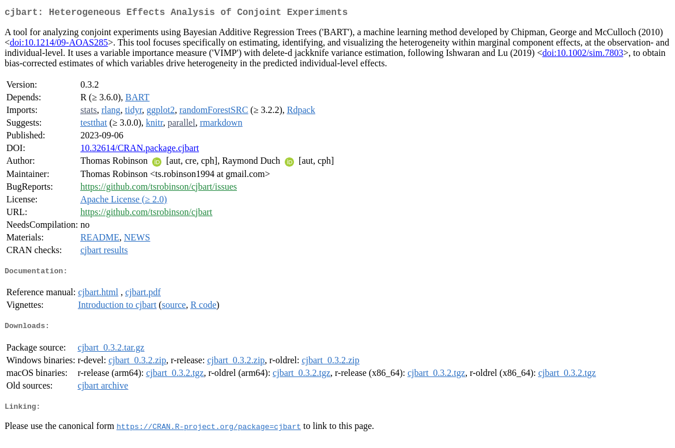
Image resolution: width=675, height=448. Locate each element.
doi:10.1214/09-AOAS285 (59, 45)
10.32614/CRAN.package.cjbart (139, 150)
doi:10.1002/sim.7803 (582, 55)
